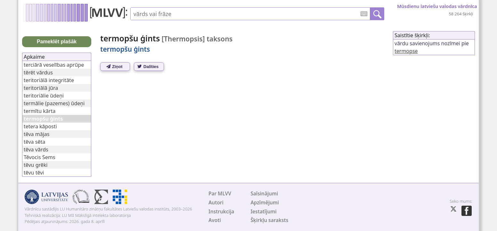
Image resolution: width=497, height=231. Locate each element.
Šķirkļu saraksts (269, 220)
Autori (216, 202)
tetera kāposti (40, 126)
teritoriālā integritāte (49, 80)
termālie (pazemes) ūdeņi (54, 103)
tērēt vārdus (38, 72)
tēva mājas (36, 134)
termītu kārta (39, 111)
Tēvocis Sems (39, 157)
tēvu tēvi (34, 172)
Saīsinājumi (264, 193)
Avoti (214, 220)
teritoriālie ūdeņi (44, 95)
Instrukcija (221, 211)
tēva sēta (34, 141)
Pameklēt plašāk (57, 41)
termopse (406, 51)
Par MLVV (219, 193)
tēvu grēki (35, 164)
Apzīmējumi (264, 202)
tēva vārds (36, 149)
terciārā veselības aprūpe (54, 64)
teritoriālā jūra (41, 87)
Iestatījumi (263, 211)
